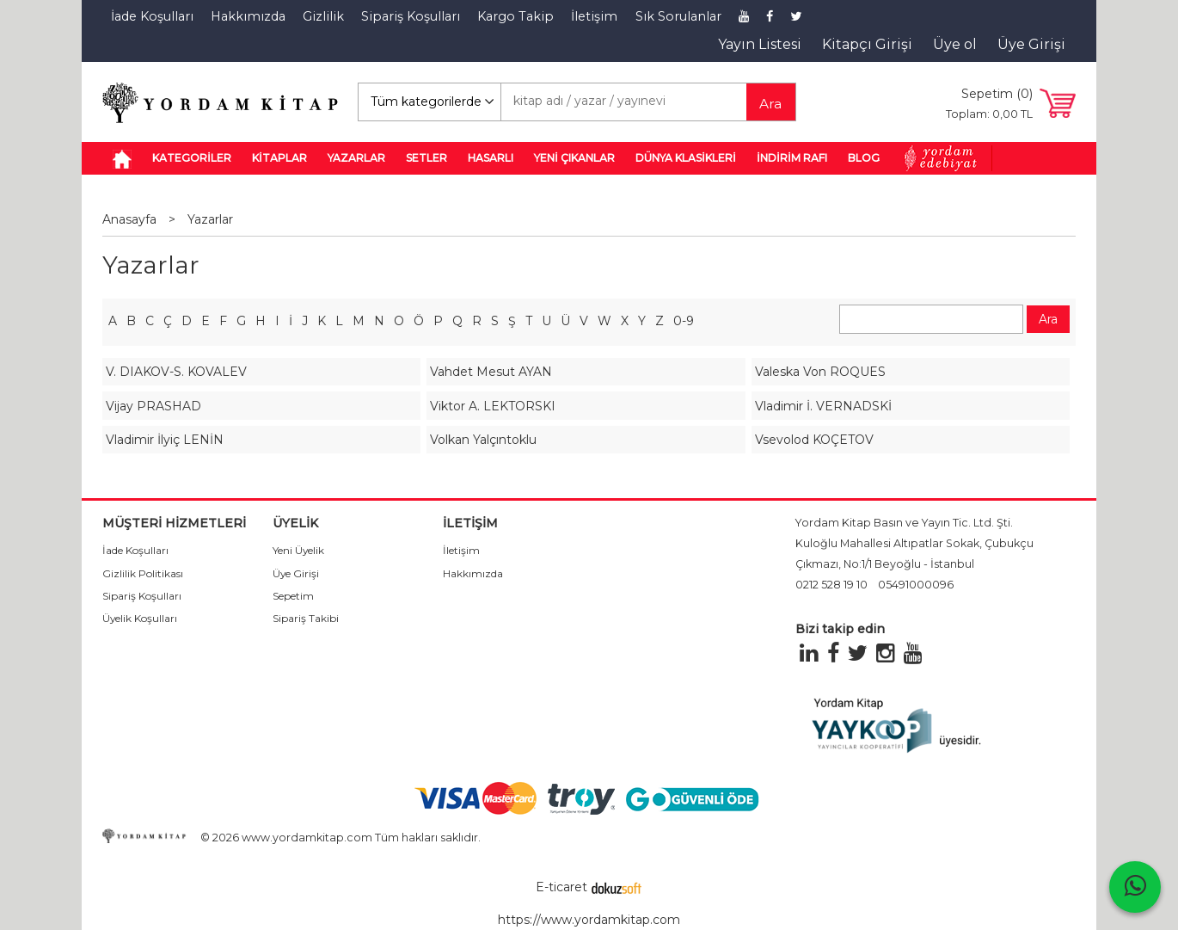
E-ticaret (561, 887)
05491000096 (916, 584)
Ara (770, 103)
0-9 (683, 321)
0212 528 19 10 (831, 584)
